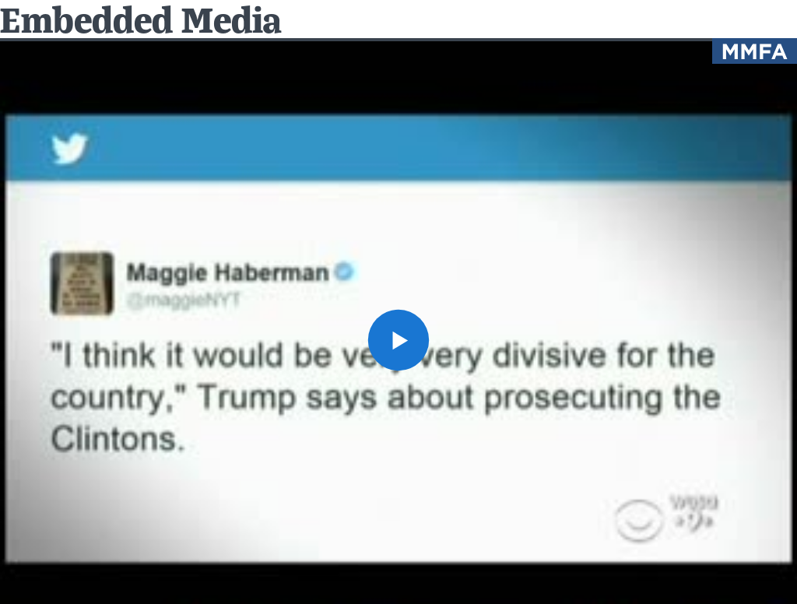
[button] (398, 340)
